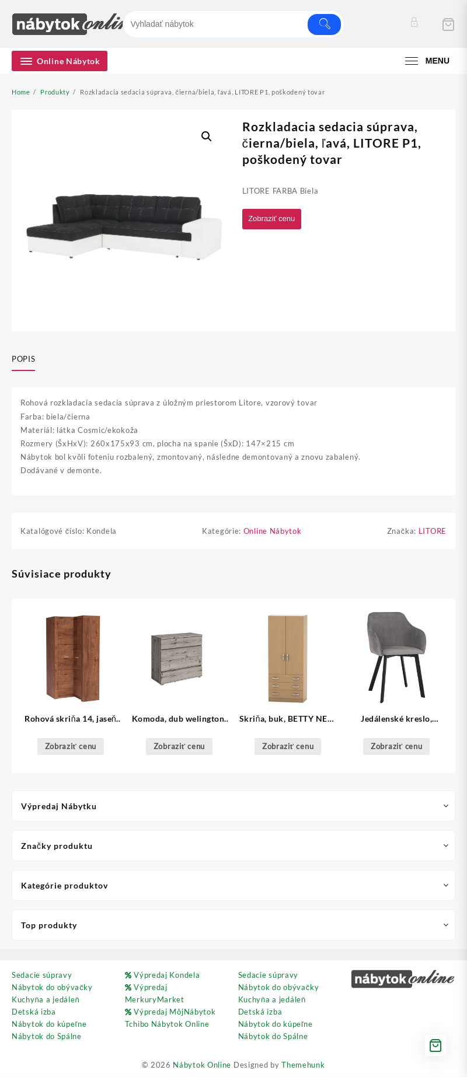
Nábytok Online (202, 1065)
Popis (23, 358)
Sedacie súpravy (42, 975)
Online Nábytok (272, 531)
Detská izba (34, 1012)
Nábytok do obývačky (52, 987)
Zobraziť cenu (274, 219)
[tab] (28, 359)
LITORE (433, 531)
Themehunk (303, 1065)
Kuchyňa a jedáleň (45, 1000)
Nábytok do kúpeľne (49, 1024)
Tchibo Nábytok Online (167, 1024)
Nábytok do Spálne (47, 1036)
